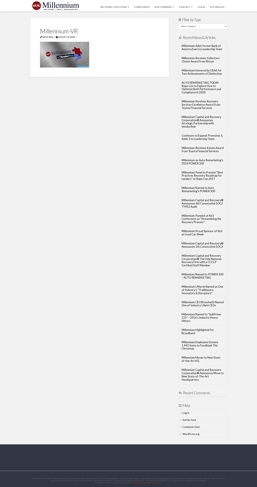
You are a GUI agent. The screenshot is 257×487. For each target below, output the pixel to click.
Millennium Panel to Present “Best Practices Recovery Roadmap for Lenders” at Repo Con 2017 (202, 176)
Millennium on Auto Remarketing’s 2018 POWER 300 (202, 162)
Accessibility (155, 483)
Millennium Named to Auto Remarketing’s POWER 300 (198, 189)
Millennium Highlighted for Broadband (198, 331)
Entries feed (189, 419)
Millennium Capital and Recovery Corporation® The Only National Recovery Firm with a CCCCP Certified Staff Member (201, 260)
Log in (186, 412)
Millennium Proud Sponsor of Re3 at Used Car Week (202, 233)
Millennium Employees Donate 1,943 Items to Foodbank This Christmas (200, 345)
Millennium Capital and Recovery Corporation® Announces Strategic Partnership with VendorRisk (201, 121)
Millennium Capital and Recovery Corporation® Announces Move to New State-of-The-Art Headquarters (203, 374)
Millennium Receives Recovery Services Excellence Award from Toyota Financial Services (201, 105)
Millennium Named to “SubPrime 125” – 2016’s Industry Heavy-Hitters (201, 318)
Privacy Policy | (139, 483)
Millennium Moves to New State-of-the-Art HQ (201, 359)
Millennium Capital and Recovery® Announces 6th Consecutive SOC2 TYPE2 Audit (202, 203)
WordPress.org (191, 433)
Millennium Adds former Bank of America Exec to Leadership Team (202, 47)
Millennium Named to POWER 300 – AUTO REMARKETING (202, 276)
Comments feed (191, 426)
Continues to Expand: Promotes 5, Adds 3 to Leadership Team (202, 137)
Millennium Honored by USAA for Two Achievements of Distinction (202, 72)
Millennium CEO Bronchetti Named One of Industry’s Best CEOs (203, 304)
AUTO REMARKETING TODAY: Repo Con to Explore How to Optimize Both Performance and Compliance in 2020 (201, 87)
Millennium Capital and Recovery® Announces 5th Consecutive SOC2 (202, 245)
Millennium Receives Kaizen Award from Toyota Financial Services (203, 149)
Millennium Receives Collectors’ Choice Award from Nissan (201, 60)
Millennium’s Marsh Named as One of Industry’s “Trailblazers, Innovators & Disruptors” (202, 290)
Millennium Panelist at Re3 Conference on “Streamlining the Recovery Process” (201, 219)
